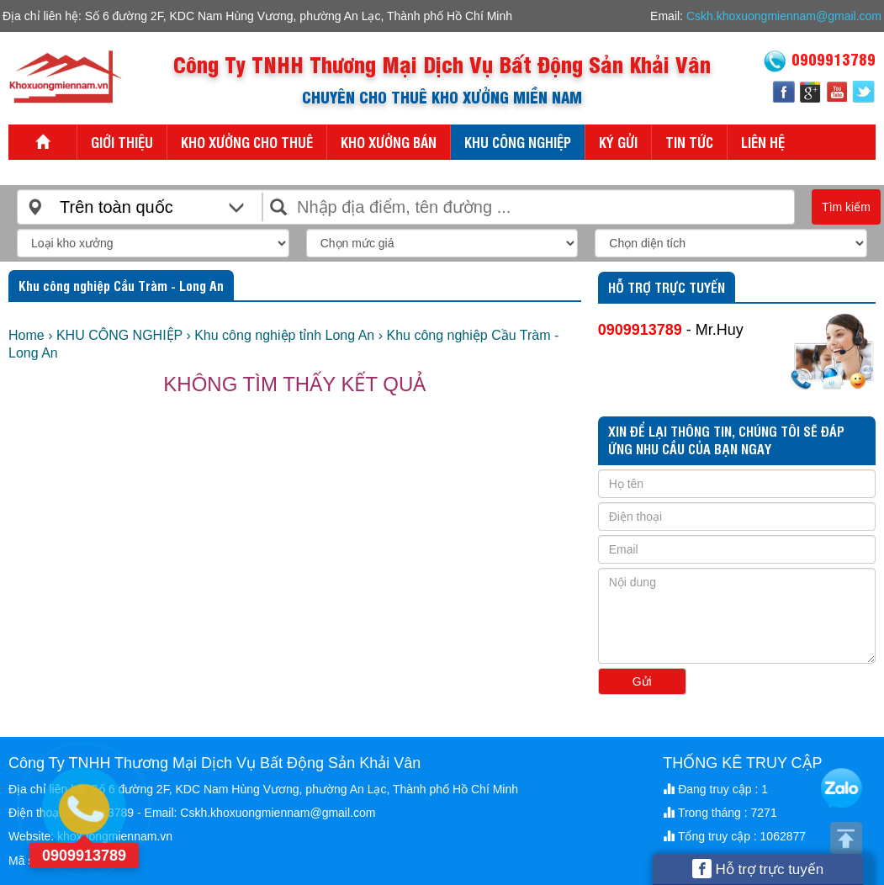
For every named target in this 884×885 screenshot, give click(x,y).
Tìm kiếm (846, 207)
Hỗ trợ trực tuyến (758, 868)
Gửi (642, 681)
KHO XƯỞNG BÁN (389, 141)
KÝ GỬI (618, 141)
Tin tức (689, 141)
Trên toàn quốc (116, 207)
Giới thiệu (122, 141)
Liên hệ (763, 141)
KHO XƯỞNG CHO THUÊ (247, 141)
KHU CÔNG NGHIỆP (517, 141)
